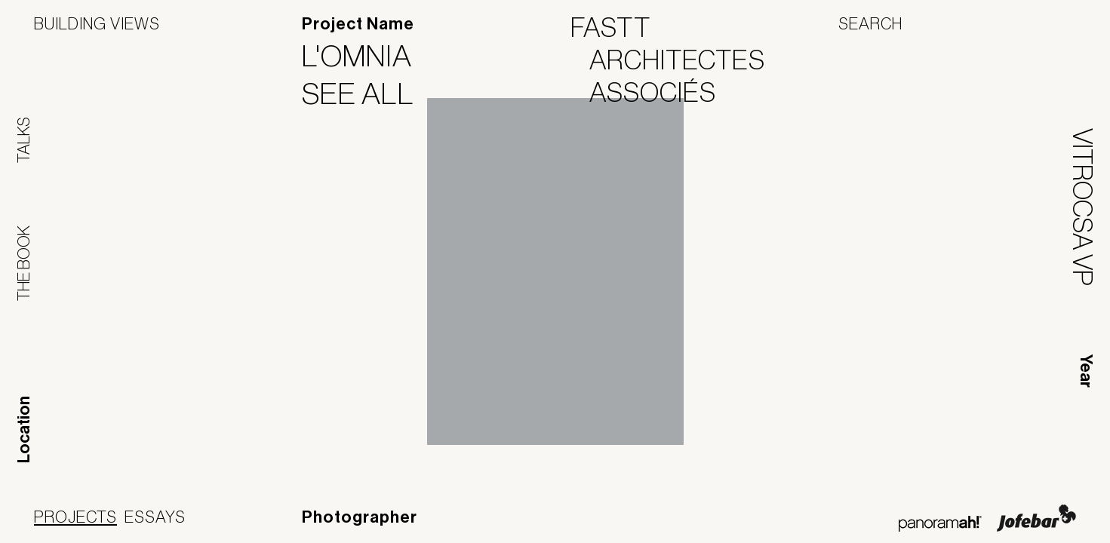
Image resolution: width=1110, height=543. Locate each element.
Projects (75, 517)
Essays (155, 517)
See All (367, 93)
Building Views (97, 23)
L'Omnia (366, 55)
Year (1086, 371)
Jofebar (1036, 518)
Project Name (358, 24)
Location (24, 429)
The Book (23, 263)
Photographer (359, 517)
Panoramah (940, 524)
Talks (23, 140)
